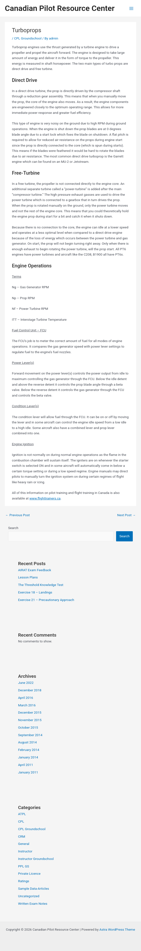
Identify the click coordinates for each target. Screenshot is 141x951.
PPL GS (23, 866)
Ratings (23, 881)
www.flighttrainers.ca (45, 498)
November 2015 (30, 720)
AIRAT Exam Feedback (34, 570)
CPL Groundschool (27, 38)
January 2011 (28, 772)
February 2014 (28, 750)
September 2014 (30, 735)
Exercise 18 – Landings (35, 592)
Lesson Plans (28, 577)
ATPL (22, 814)
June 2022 (26, 683)
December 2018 (29, 690)
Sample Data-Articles (33, 888)
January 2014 (28, 757)
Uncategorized (28, 896)
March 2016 (27, 705)
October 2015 (28, 727)
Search (13, 528)
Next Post (126, 515)
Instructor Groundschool (36, 859)
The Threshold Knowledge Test (40, 585)
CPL (21, 821)
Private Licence (29, 873)
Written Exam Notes (32, 903)
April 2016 (25, 698)
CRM (21, 836)
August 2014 (27, 742)
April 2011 (25, 765)
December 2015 (29, 712)
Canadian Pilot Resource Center (60, 8)
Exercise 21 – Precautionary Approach (46, 600)
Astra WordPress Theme (117, 929)
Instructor (25, 851)
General (24, 844)
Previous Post (17, 515)
